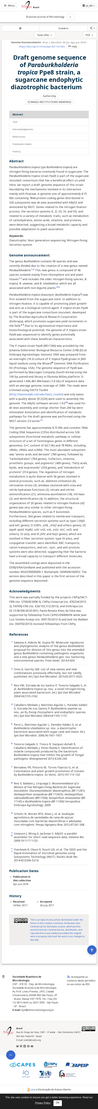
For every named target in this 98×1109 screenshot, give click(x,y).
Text (14, 120)
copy (72, 46)
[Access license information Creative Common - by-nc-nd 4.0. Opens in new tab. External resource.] (21, 918)
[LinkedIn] (24, 1044)
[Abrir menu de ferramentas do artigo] (10, 1037)
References (18, 134)
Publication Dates (22, 142)
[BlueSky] (17, 1044)
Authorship (49, 95)
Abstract (17, 112)
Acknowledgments (22, 127)
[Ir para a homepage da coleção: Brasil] (41, 5)
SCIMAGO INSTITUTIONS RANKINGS (50, 100)
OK (57, 1102)
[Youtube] (32, 1044)
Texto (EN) (43, 35)
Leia (31, 1087)
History (16, 149)
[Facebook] (28, 1044)
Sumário (63, 28)
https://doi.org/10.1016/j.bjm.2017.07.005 (42, 46)
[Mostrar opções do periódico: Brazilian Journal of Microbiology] (70, 17)
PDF (88, 35)
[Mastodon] (21, 1044)
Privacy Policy (42, 1103)
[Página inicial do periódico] (20, 28)
